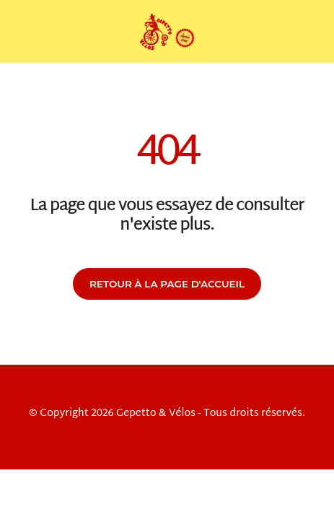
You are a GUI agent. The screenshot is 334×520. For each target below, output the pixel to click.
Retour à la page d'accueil (167, 284)
